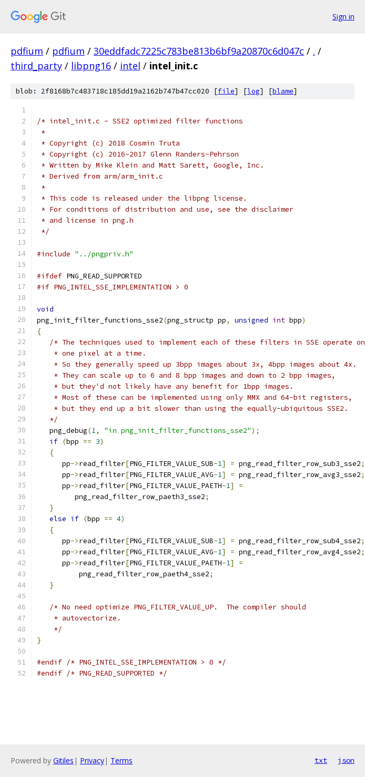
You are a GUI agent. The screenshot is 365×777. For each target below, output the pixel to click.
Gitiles (63, 760)
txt (321, 760)
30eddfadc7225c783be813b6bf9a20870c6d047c (199, 51)
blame (282, 91)
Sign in (343, 17)
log (253, 91)
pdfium (27, 51)
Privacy (92, 760)
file (226, 91)
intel (130, 65)
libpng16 (91, 65)
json (346, 760)
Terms (121, 760)
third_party (36, 65)
